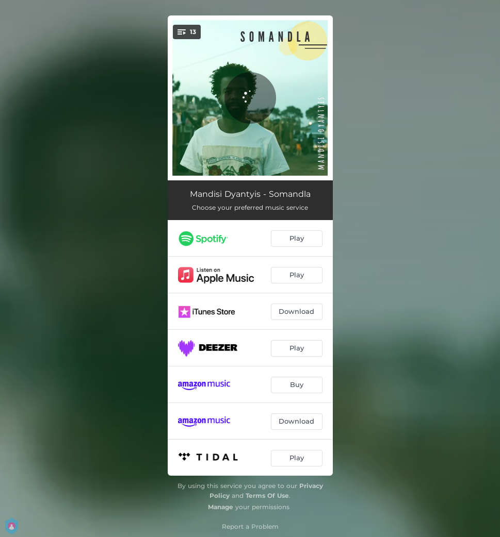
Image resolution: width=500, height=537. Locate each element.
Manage (220, 507)
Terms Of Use (267, 495)
